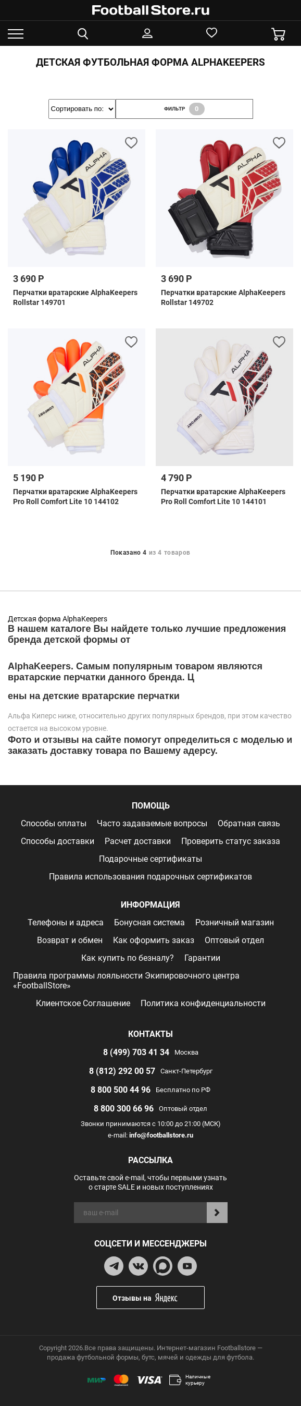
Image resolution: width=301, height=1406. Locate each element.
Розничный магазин (234, 922)
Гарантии (202, 958)
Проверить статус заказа (230, 841)
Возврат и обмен (70, 940)
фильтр (184, 109)
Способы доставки (57, 841)
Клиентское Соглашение (83, 1003)
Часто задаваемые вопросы (152, 823)
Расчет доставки (138, 841)
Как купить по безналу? (127, 958)
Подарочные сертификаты (150, 859)
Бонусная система (149, 922)
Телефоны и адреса (66, 922)
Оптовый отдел (234, 940)
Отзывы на (158, 1298)
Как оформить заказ (153, 940)
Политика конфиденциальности (203, 1003)
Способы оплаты (53, 823)
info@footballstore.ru (161, 1135)
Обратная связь (249, 823)
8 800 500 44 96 (120, 1090)
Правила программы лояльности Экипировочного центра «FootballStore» (126, 981)
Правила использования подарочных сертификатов (150, 877)
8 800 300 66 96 (124, 1109)
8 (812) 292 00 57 (122, 1071)
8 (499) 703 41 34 (136, 1052)
